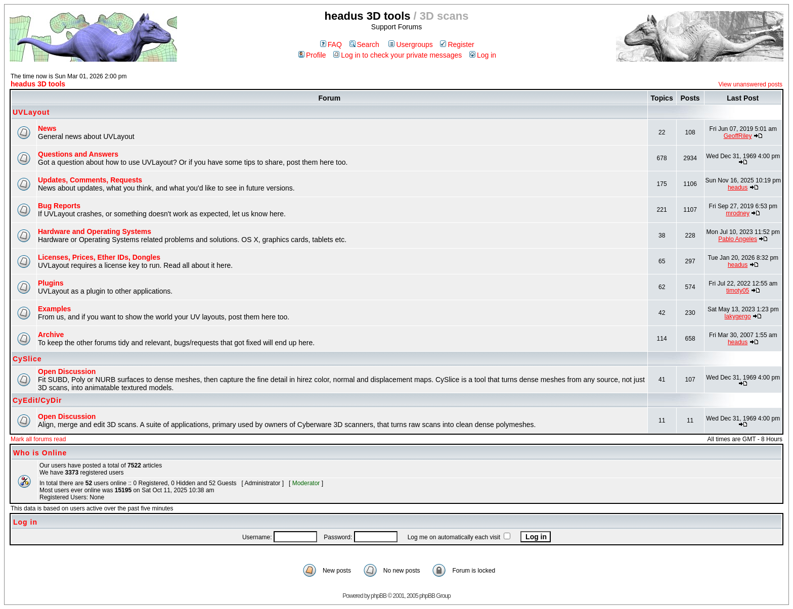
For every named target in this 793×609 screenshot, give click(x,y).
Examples (54, 309)
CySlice (27, 359)
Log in (482, 55)
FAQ (331, 44)
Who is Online (40, 453)
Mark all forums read (38, 439)
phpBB (378, 595)
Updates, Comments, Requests (90, 180)
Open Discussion (67, 371)
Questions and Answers (78, 154)
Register (457, 44)
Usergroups (410, 44)
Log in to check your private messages (397, 55)
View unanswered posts (750, 84)
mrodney (738, 213)
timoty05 (737, 290)
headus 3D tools (38, 84)
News (47, 128)
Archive (51, 335)
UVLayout (31, 112)
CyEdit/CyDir (37, 400)
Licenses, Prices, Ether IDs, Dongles (99, 257)
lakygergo (738, 316)
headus (737, 187)
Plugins (51, 283)
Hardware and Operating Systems (94, 231)
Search (364, 44)
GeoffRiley (738, 135)
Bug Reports (59, 206)
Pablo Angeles (737, 239)
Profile (312, 55)
